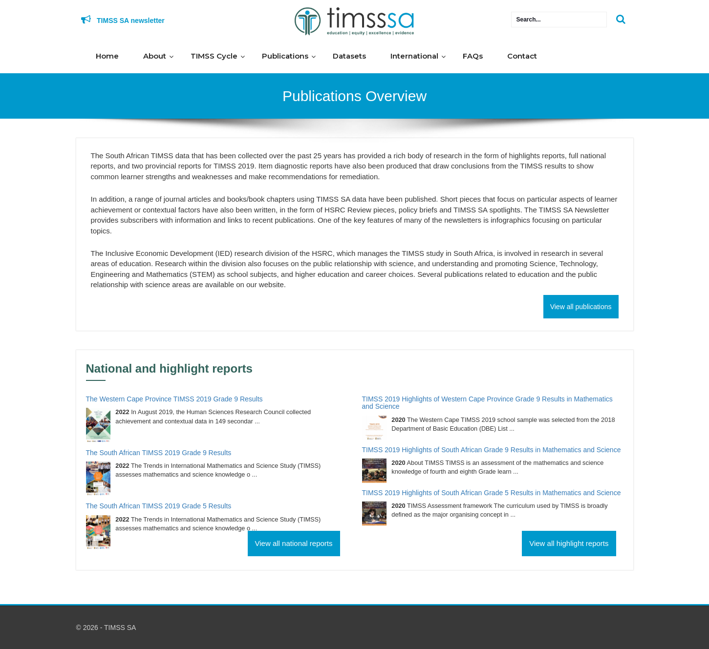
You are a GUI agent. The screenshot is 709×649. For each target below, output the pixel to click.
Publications (285, 56)
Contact (522, 56)
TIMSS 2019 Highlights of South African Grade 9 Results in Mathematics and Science (491, 450)
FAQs (473, 56)
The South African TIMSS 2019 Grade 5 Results (159, 506)
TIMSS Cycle (214, 56)
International (414, 56)
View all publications (581, 307)
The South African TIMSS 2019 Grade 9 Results (159, 453)
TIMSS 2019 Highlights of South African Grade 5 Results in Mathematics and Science (491, 493)
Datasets (349, 56)
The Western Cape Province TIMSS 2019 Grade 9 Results (174, 399)
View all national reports (294, 543)
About (154, 56)
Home (107, 56)
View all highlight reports (568, 543)
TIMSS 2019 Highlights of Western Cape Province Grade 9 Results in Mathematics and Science (487, 402)
